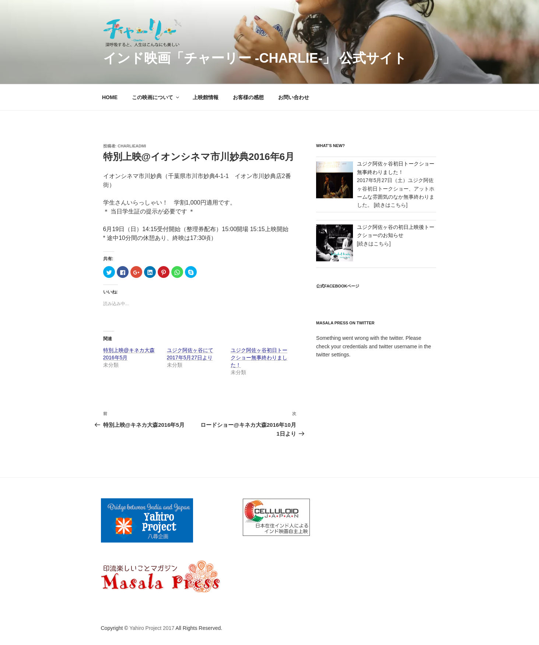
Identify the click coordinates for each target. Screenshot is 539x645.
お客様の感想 (248, 97)
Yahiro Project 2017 (151, 628)
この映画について (156, 97)
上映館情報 (205, 97)
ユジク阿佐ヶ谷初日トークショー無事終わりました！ (259, 357)
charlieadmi (132, 146)
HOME (110, 97)
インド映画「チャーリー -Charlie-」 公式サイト (255, 58)
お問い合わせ (293, 97)
